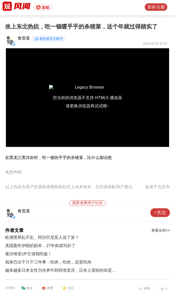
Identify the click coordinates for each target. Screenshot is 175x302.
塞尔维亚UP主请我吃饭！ (28, 254)
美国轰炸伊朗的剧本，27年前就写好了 (40, 245)
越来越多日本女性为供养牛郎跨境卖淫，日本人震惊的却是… (60, 270)
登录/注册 (156, 7)
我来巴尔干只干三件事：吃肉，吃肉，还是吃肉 (48, 262)
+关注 (160, 212)
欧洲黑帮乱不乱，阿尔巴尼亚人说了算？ (42, 237)
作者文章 (14, 230)
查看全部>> (160, 230)
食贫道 (23, 38)
